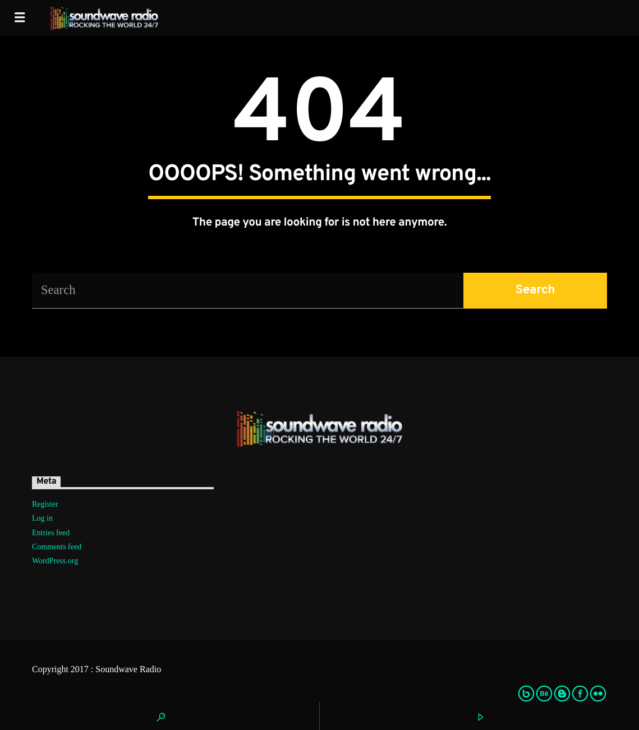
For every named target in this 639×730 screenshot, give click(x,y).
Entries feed (51, 533)
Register (45, 504)
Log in (42, 518)
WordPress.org (55, 561)
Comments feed (56, 547)
